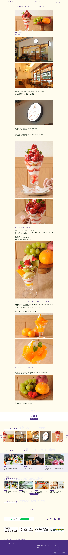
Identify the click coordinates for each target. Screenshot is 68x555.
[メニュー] (59, 2)
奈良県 (16, 34)
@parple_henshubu (34, 511)
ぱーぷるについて (40, 545)
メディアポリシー (48, 545)
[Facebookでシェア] (34, 416)
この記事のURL (34, 418)
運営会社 (38, 547)
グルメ (7, 539)
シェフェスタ (57, 549)
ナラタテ (56, 545)
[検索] (56, 2)
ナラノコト (57, 547)
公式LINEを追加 (25, 519)
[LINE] (59, 519)
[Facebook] (55, 519)
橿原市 (19, 34)
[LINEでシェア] (36, 416)
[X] (51, 519)
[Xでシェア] (31, 416)
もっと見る (34, 493)
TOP (4, 539)
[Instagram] (47, 519)
